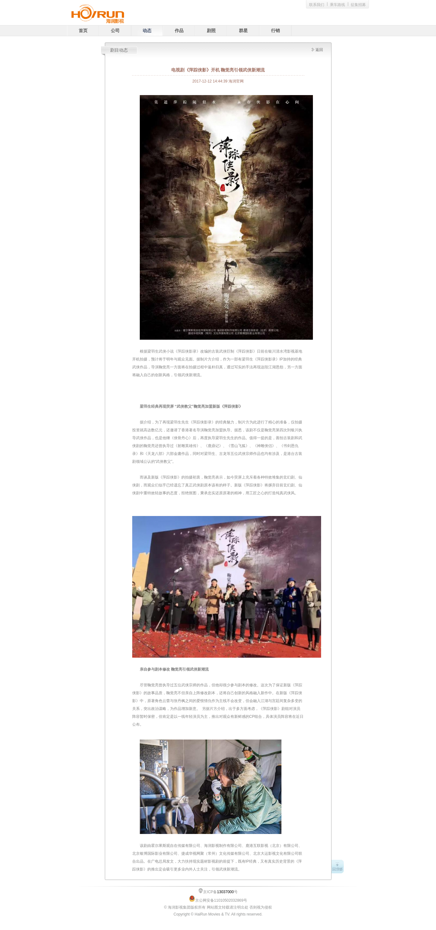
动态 (147, 30)
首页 (83, 30)
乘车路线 (337, 5)
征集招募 (358, 5)
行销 (275, 30)
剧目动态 (119, 50)
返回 (319, 50)
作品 (179, 30)
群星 (243, 30)
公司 (115, 30)
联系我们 (316, 5)
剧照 (211, 30)
